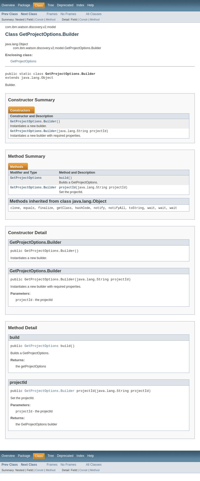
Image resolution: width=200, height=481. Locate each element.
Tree (50, 5)
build (63, 181)
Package (24, 5)
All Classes (94, 14)
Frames (52, 14)
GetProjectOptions (23, 61)
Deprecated (65, 5)
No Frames (68, 14)
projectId (67, 191)
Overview (8, 5)
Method (50, 19)
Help (91, 5)
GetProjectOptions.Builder (33, 123)
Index (80, 5)
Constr (39, 19)
